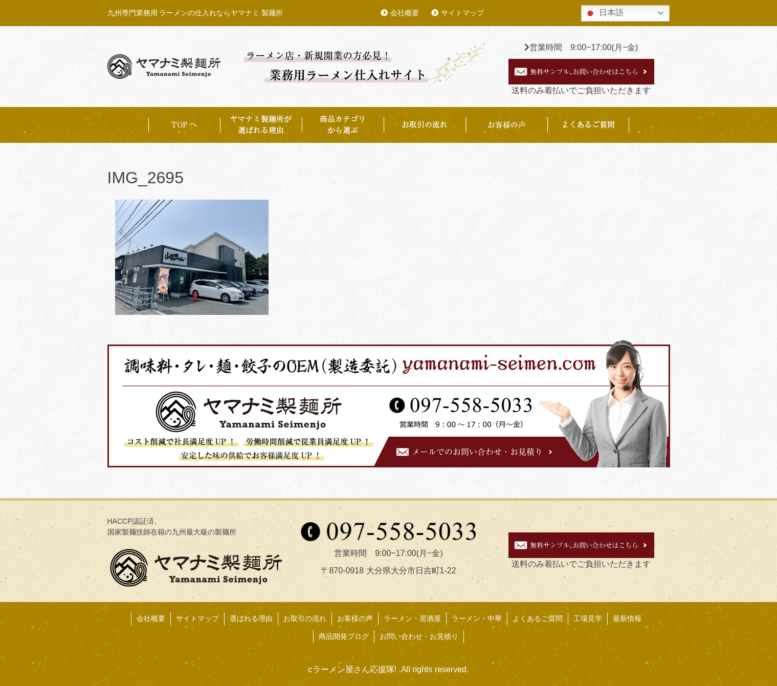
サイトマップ (462, 13)
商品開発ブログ (344, 636)
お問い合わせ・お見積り (419, 636)
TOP (184, 125)
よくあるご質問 (588, 125)
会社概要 (404, 13)
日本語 (603, 13)
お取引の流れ (424, 125)
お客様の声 (355, 618)
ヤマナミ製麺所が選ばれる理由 (261, 125)
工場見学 (587, 618)
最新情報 (627, 618)
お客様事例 (506, 125)
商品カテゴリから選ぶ (343, 125)
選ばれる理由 (251, 618)
